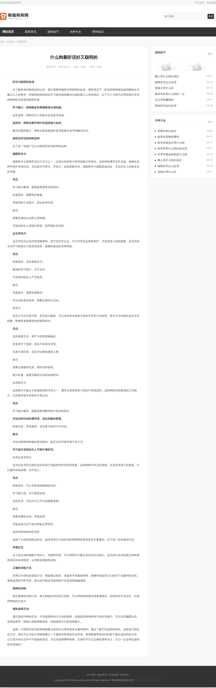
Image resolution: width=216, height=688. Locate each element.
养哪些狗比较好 (167, 131)
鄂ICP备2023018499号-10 (147, 680)
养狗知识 (100, 32)
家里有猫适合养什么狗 (171, 143)
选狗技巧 (54, 32)
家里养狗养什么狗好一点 (169, 94)
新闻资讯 (31, 32)
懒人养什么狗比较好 (167, 77)
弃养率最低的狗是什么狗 (172, 154)
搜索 (210, 16)
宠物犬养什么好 (164, 88)
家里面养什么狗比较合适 (172, 149)
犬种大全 (77, 32)
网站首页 (8, 32)
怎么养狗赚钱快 (164, 100)
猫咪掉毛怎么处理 (165, 82)
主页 (2, 42)
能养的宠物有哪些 (168, 137)
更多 (210, 54)
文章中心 (11, 42)
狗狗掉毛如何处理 (165, 106)
